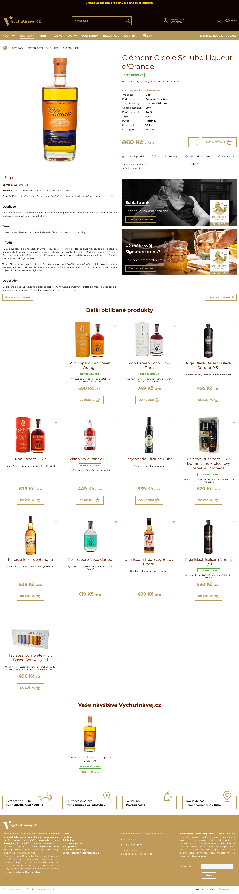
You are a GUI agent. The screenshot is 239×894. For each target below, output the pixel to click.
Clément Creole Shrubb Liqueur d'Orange (90, 759)
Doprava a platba (72, 843)
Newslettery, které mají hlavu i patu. (202, 834)
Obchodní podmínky (74, 850)
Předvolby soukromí (13, 889)
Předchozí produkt (17, 297)
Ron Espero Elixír (30, 459)
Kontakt (67, 837)
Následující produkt (221, 297)
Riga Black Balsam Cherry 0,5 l (208, 561)
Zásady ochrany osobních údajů (81, 853)
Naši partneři (70, 846)
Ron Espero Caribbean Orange (90, 365)
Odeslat (209, 875)
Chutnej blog (32, 872)
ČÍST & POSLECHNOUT (140, 219)
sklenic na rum (69, 290)
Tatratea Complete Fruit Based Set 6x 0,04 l (30, 657)
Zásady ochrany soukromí (40, 889)
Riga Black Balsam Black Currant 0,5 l (208, 365)
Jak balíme (69, 840)
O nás (66, 834)
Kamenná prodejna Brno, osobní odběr (142, 834)
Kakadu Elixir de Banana (30, 559)
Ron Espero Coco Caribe (90, 559)
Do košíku (219, 142)
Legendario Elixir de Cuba (149, 459)
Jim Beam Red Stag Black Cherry (149, 561)
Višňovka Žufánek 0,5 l (90, 459)
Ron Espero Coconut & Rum (149, 365)
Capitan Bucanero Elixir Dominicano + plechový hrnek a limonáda (208, 463)
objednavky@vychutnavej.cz (136, 854)
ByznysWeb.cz (227, 889)
